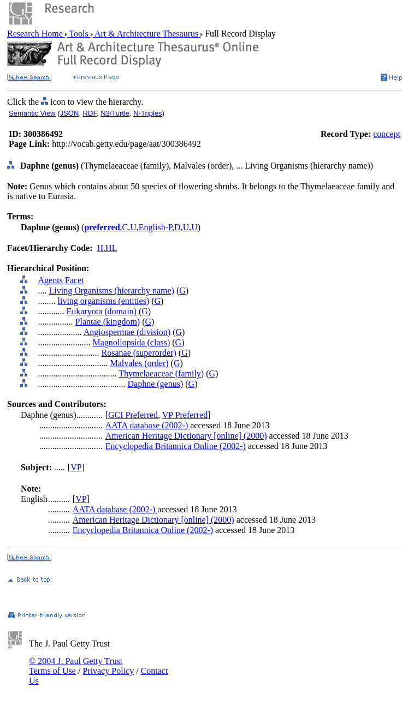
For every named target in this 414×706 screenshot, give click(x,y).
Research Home (36, 33)
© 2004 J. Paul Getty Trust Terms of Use (75, 665)
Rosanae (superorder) (139, 352)
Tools (79, 33)
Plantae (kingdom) (107, 321)
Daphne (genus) (156, 383)
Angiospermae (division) (127, 332)
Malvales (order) (139, 363)
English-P (155, 227)
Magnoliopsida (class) (131, 342)
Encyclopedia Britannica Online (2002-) (175, 446)
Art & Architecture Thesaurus (146, 33)
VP (75, 467)
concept (386, 134)
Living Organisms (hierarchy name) (111, 290)
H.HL (107, 248)
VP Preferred (185, 415)
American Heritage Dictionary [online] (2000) (186, 435)
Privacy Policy (108, 670)
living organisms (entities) (104, 301)
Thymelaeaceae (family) (161, 373)
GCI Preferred (133, 415)
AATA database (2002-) (148, 425)
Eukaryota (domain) (102, 311)
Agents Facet (61, 280)
